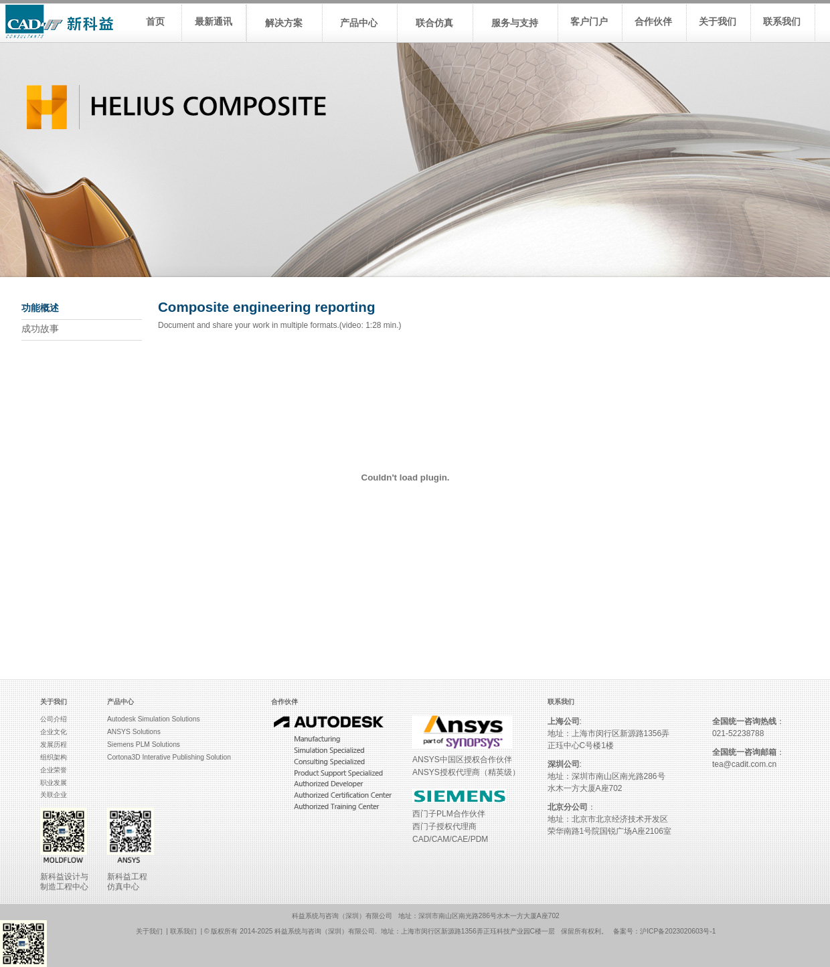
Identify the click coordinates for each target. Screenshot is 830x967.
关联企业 (53, 794)
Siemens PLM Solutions (143, 744)
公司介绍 (53, 719)
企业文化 (53, 731)
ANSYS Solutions (134, 731)
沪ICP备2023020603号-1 (678, 931)
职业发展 (53, 782)
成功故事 (40, 329)
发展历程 (53, 744)
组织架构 (53, 757)
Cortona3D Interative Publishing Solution (169, 757)
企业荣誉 (53, 770)
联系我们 (183, 931)
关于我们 (149, 931)
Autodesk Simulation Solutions (153, 719)
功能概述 (40, 308)
